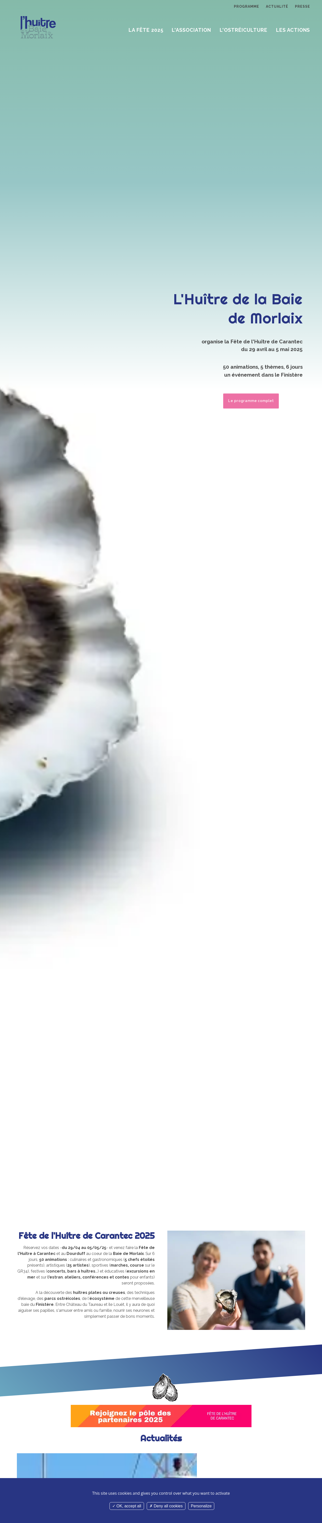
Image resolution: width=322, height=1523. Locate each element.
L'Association (191, 30)
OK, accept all (126, 1506)
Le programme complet (250, 399)
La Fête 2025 (146, 30)
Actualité (277, 6)
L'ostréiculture (243, 30)
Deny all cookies (166, 1506)
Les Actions (293, 30)
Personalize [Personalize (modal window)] (201, 1506)
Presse (302, 6)
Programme (246, 6)
